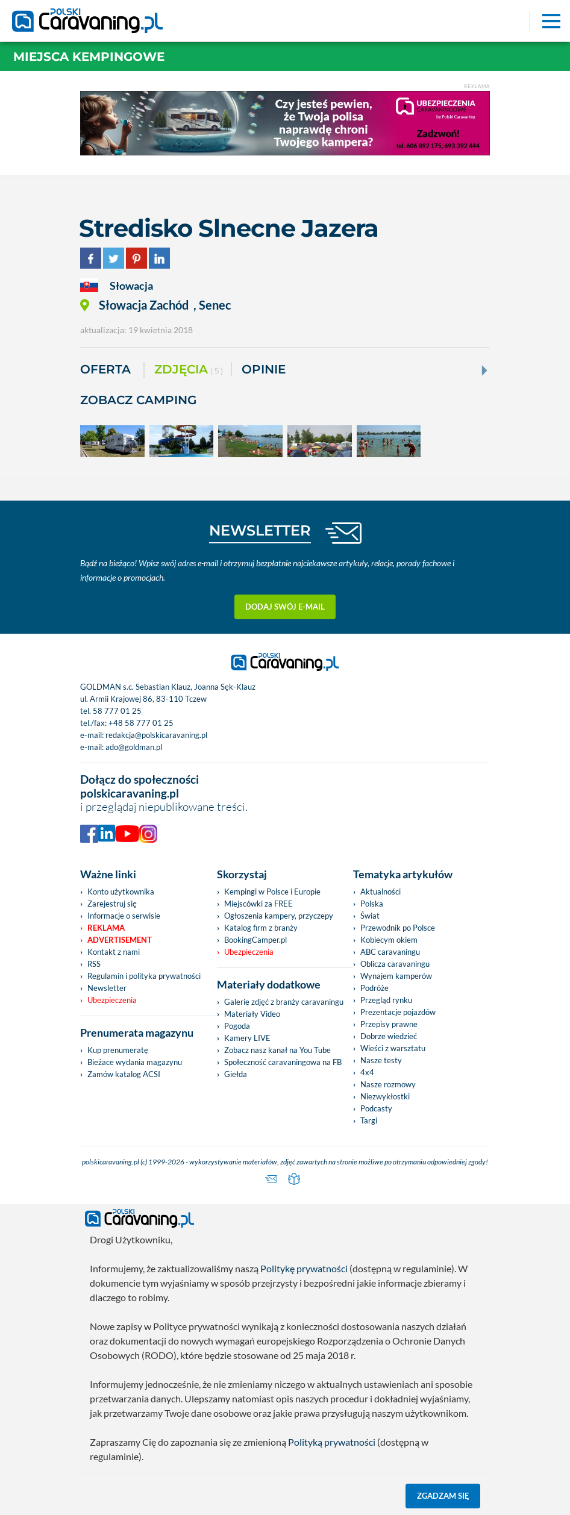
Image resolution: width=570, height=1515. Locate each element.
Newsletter (107, 988)
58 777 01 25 (117, 711)
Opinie (264, 369)
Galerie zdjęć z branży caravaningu (283, 1002)
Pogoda (237, 1026)
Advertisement (119, 940)
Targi (368, 1120)
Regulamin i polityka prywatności (144, 976)
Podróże (374, 988)
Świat (370, 915)
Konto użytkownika (120, 891)
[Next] (483, 370)
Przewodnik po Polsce (397, 927)
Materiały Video (252, 1014)
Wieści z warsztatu (392, 1048)
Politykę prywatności (304, 1268)
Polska (371, 903)
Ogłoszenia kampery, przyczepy (278, 915)
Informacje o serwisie (123, 915)
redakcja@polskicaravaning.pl (156, 735)
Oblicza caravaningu (395, 964)
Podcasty (376, 1108)
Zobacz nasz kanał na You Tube (277, 1050)
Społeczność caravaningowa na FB (283, 1062)
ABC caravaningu (390, 952)
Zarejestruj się (112, 903)
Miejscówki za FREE (258, 903)
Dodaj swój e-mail (285, 606)
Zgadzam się (443, 1496)
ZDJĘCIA (188, 370)
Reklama (106, 927)
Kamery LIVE (247, 1038)
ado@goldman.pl (133, 747)
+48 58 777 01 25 (141, 723)
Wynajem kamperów (396, 976)
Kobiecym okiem (389, 940)
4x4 (367, 1072)
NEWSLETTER (260, 530)
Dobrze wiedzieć (388, 1036)
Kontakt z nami (113, 952)
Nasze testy (381, 1060)
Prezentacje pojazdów (398, 1012)
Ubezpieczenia (112, 1000)
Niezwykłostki (385, 1096)
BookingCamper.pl (255, 940)
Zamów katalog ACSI (123, 1074)
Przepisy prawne (389, 1024)
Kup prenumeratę (117, 1050)
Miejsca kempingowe (88, 56)
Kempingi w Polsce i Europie (272, 891)
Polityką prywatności (331, 1442)
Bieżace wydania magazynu (134, 1062)
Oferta (105, 369)
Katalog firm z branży (261, 927)
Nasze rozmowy (388, 1084)
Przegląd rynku (386, 1000)
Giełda (235, 1074)
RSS (94, 964)
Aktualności (380, 891)
